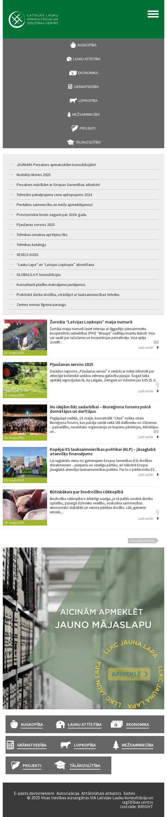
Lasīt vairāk (145, 347)
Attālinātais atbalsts (101, 793)
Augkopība (87, 44)
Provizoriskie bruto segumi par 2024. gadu (51, 214)
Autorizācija (67, 793)
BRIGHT (145, 806)
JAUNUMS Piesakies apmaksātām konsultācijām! (56, 164)
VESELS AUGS (27, 254)
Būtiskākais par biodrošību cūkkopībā (86, 491)
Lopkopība (88, 100)
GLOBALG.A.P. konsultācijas (39, 274)
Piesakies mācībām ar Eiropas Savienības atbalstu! (58, 184)
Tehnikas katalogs (31, 244)
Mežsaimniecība (86, 114)
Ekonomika (88, 72)
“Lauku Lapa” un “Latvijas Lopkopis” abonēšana (55, 264)
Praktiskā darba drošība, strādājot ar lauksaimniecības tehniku (68, 294)
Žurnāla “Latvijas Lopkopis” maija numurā (91, 322)
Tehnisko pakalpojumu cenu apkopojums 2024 (54, 194)
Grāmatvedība (86, 86)
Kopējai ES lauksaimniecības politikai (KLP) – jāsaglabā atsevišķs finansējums (103, 451)
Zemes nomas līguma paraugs (41, 304)
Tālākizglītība (88, 142)
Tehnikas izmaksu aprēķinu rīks (42, 234)
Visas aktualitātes (142, 541)
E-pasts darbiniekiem (34, 793)
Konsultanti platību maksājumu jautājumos (51, 284)
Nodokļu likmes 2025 (34, 174)
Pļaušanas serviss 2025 (36, 224)
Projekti (88, 128)
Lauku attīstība (87, 58)
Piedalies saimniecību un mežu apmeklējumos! (55, 204)
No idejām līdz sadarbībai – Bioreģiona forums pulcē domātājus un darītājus (100, 409)
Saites (129, 793)
